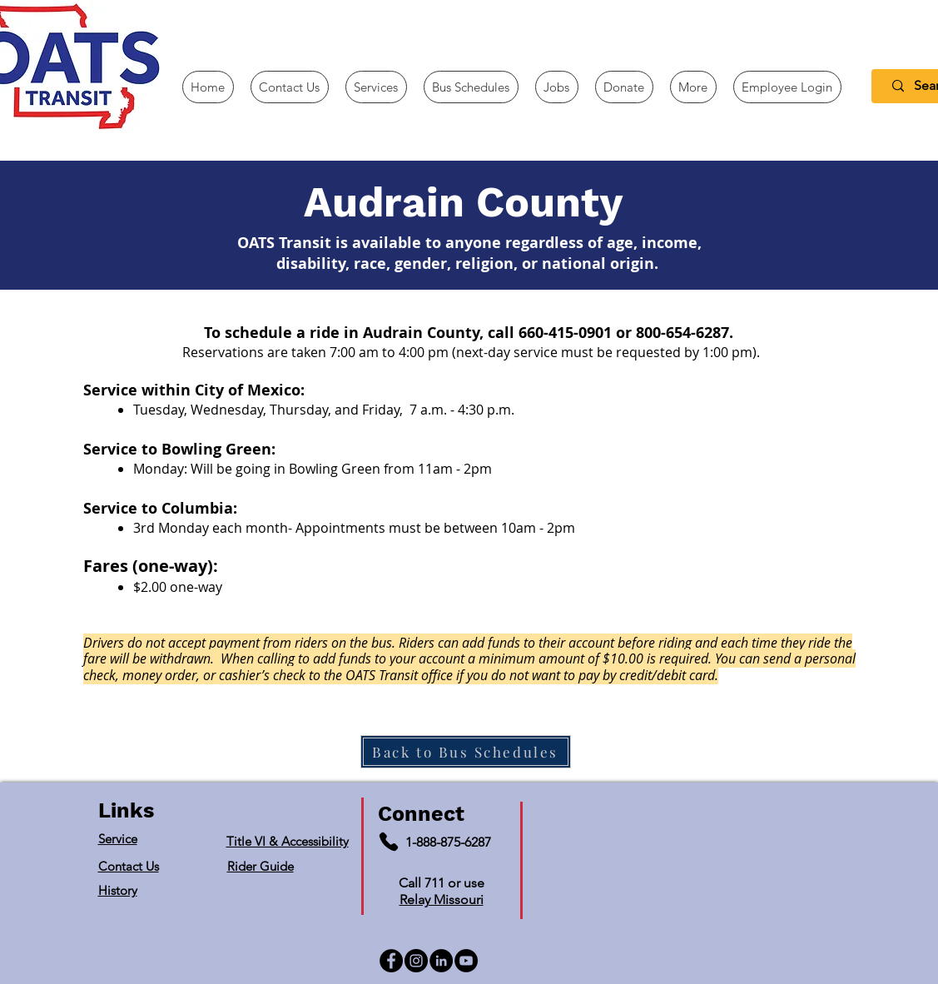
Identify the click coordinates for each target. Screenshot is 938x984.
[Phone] (389, 841)
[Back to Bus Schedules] (465, 751)
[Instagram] (416, 960)
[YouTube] (466, 960)
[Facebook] (391, 960)
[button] (693, 87)
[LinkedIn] (441, 960)
